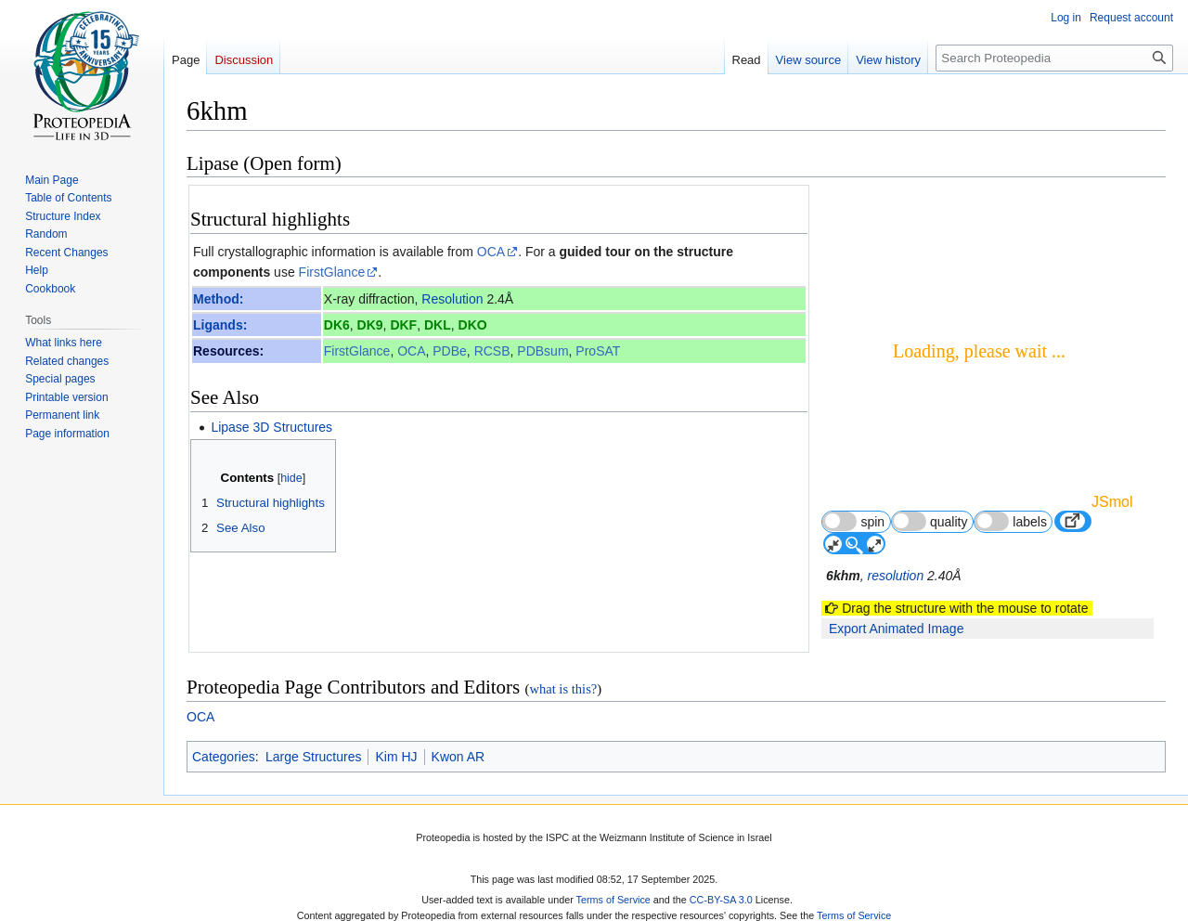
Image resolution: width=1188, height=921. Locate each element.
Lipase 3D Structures (271, 427)
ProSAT (597, 351)
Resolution (452, 299)
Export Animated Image (896, 628)
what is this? (563, 685)
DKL (437, 325)
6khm (843, 575)
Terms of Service (613, 896)
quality (930, 521)
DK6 (337, 325)
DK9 (370, 325)
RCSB (492, 351)
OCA (491, 251)
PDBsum (542, 351)
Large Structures (313, 753)
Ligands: (220, 325)
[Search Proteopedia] (1054, 58)
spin (853, 521)
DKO (472, 325)
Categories (223, 753)
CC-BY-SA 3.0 (721, 896)
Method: (218, 299)
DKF (403, 325)
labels (1011, 521)
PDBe (450, 351)
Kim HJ (396, 753)
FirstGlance (332, 272)
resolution (895, 575)
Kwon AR (458, 753)
